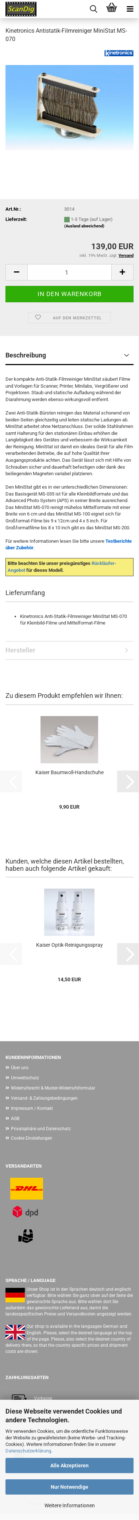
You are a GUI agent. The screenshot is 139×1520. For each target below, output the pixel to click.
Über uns (19, 1067)
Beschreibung (25, 355)
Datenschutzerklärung (28, 1451)
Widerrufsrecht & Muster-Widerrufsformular (53, 1088)
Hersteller (20, 650)
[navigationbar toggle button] (130, 9)
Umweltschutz (25, 1077)
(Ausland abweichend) (84, 226)
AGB (15, 1118)
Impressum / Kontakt (32, 1108)
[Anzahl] (69, 272)
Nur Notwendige (69, 1487)
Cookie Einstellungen (31, 1138)
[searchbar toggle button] (93, 9)
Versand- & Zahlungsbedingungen (44, 1098)
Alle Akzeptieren (69, 1465)
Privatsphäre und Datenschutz (41, 1128)
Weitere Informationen (70, 1505)
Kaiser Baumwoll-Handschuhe (69, 772)
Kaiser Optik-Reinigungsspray (69, 945)
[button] (16, 272)
